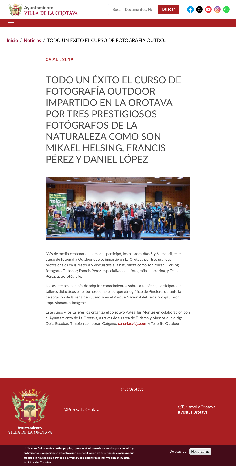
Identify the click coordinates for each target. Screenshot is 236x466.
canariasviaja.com (132, 324)
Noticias (32, 40)
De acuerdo (177, 452)
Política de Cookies (37, 463)
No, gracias (200, 453)
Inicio (12, 40)
